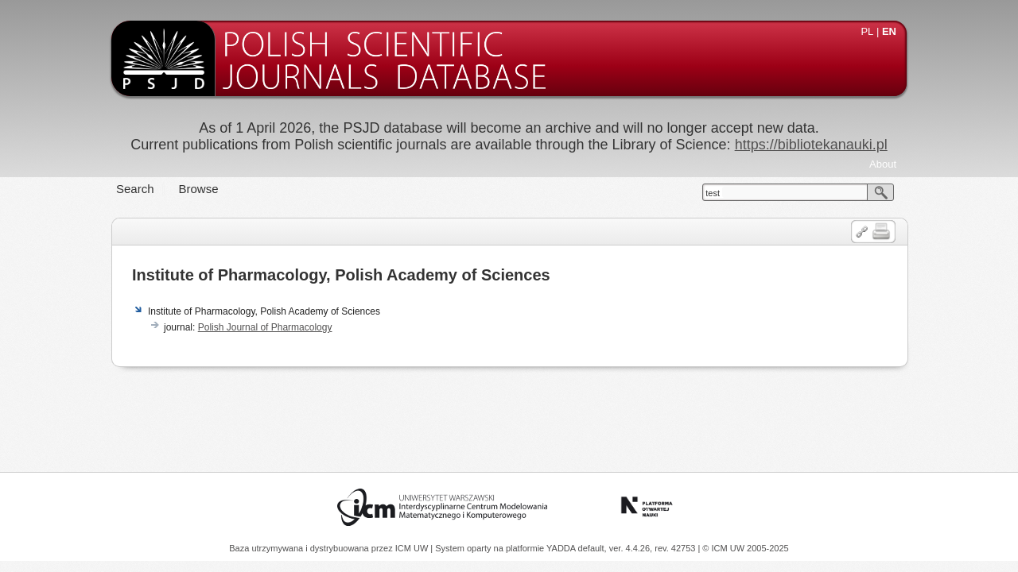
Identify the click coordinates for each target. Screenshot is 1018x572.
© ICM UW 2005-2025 (745, 548)
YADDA (562, 548)
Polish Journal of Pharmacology (265, 327)
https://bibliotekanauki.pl (811, 145)
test (712, 193)
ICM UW (413, 548)
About (882, 164)
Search (135, 188)
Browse (199, 188)
